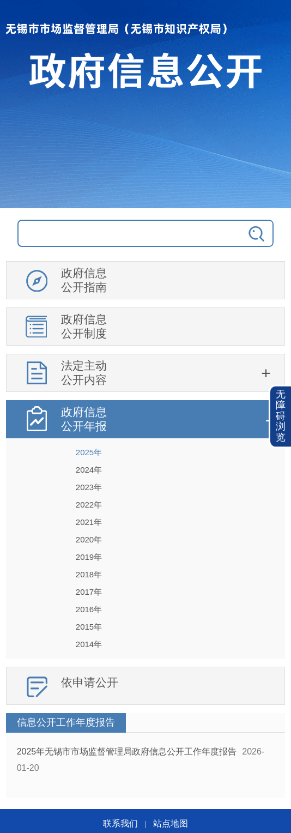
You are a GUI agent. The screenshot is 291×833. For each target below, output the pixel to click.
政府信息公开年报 (84, 419)
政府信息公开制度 (84, 326)
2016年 (89, 609)
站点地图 (170, 823)
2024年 (89, 469)
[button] (280, 417)
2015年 (89, 626)
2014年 (89, 644)
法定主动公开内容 (84, 372)
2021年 (89, 522)
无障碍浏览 (281, 416)
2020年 (89, 539)
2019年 (89, 557)
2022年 (89, 504)
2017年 (89, 591)
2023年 (89, 487)
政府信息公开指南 (84, 280)
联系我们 (120, 823)
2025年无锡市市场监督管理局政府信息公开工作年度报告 (127, 751)
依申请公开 (89, 682)
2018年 (89, 574)
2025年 (89, 452)
